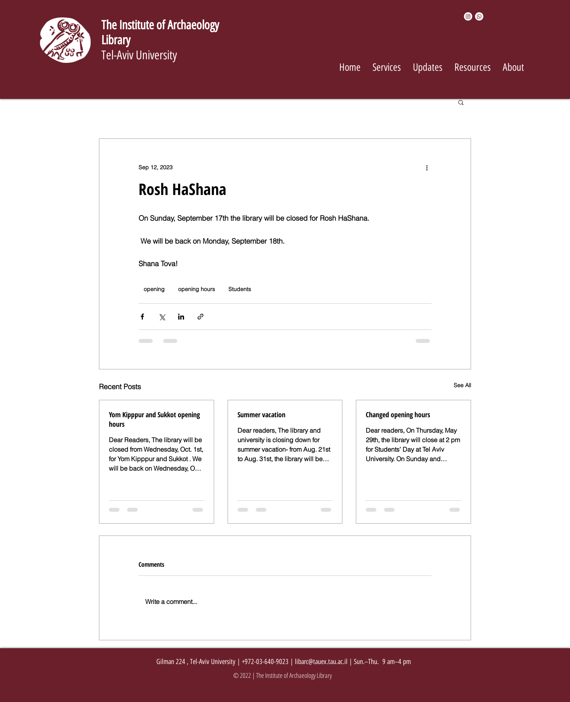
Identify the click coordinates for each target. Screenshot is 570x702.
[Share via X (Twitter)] (161, 316)
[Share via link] (200, 316)
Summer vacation (261, 414)
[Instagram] (468, 16)
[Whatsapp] (479, 16)
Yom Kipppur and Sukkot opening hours (154, 419)
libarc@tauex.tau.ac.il (321, 661)
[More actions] (426, 167)
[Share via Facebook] (142, 316)
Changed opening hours (398, 414)
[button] (461, 102)
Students (239, 289)
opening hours (196, 289)
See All (462, 385)
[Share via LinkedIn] (181, 316)
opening (154, 289)
